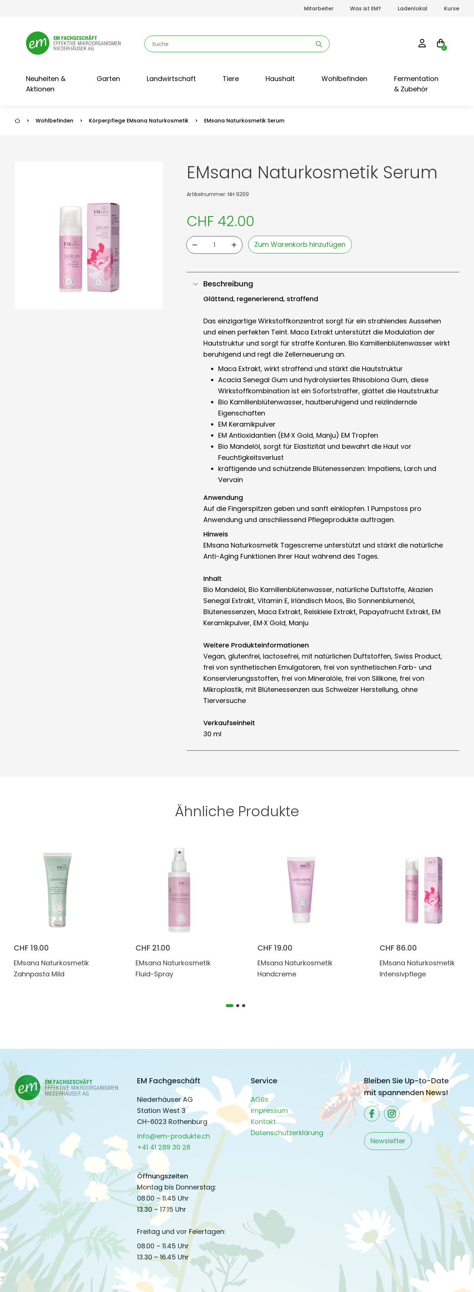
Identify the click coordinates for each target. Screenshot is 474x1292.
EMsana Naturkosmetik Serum (244, 120)
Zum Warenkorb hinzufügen (300, 244)
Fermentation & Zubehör (416, 84)
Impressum (269, 1110)
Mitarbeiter (319, 8)
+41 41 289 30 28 (163, 1147)
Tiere (231, 78)
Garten (108, 78)
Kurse (451, 8)
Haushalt (280, 78)
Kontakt (263, 1121)
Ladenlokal (412, 8)
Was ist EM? (365, 8)
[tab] (229, 1005)
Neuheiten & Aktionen (46, 84)
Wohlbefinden (344, 78)
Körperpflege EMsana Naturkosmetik (138, 120)
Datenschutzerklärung (287, 1132)
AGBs (259, 1099)
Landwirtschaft (171, 78)
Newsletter (387, 1140)
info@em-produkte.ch (173, 1136)
